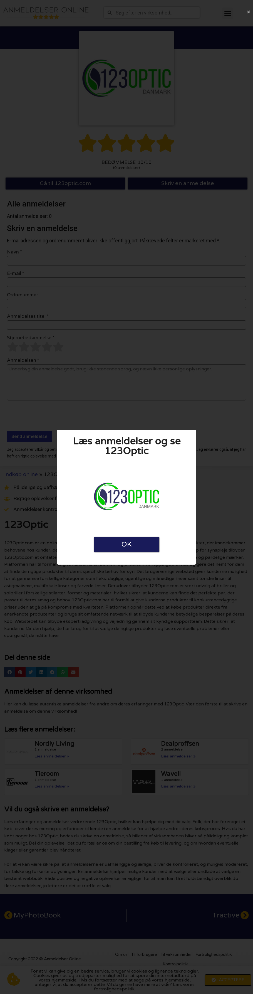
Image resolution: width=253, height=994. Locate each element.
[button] (248, 12)
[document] (126, 497)
